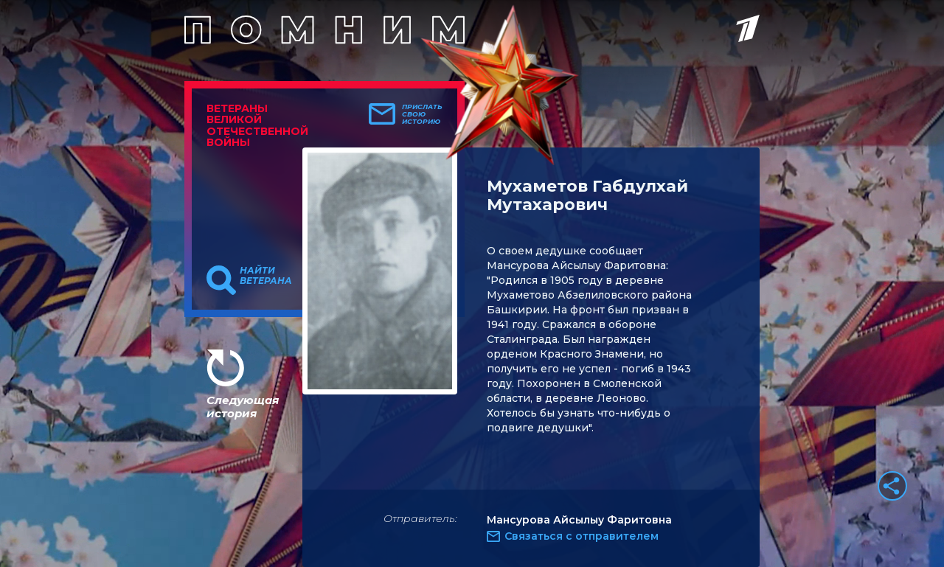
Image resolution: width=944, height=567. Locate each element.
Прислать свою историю (422, 114)
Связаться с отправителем (581, 536)
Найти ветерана (266, 275)
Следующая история (242, 406)
